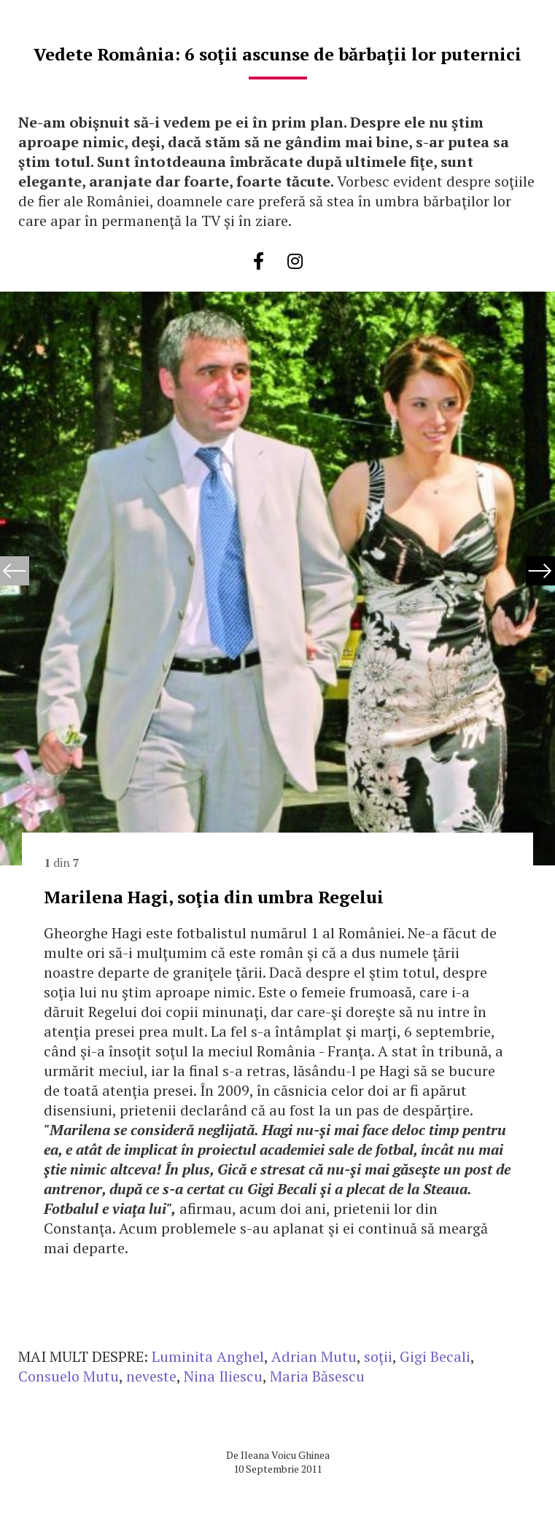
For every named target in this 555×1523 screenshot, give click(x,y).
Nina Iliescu (223, 1376)
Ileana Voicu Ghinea (285, 1455)
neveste (151, 1376)
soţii (378, 1356)
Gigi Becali (435, 1356)
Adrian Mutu (314, 1356)
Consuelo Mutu (68, 1376)
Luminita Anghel (208, 1356)
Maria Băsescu (317, 1376)
